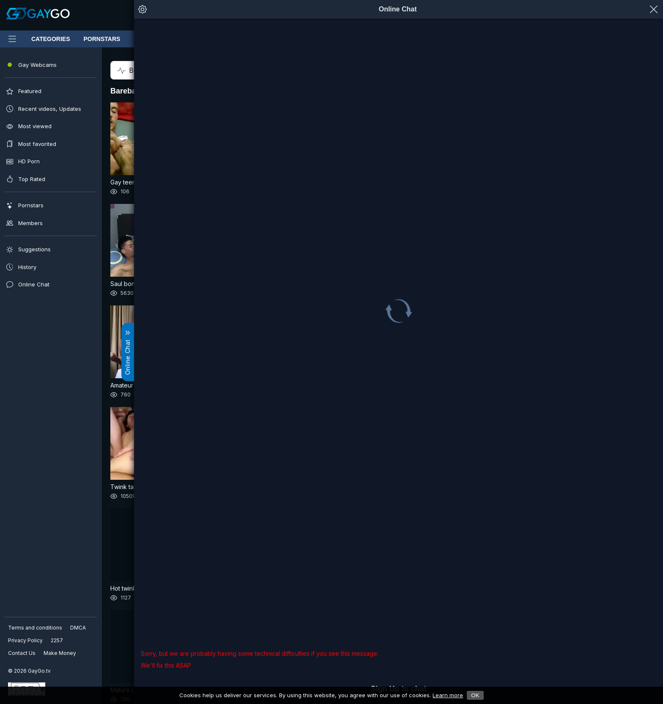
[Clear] (324, 15)
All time (164, 70)
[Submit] (190, 15)
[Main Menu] (12, 38)
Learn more (448, 695)
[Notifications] (474, 15)
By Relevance (48, 70)
